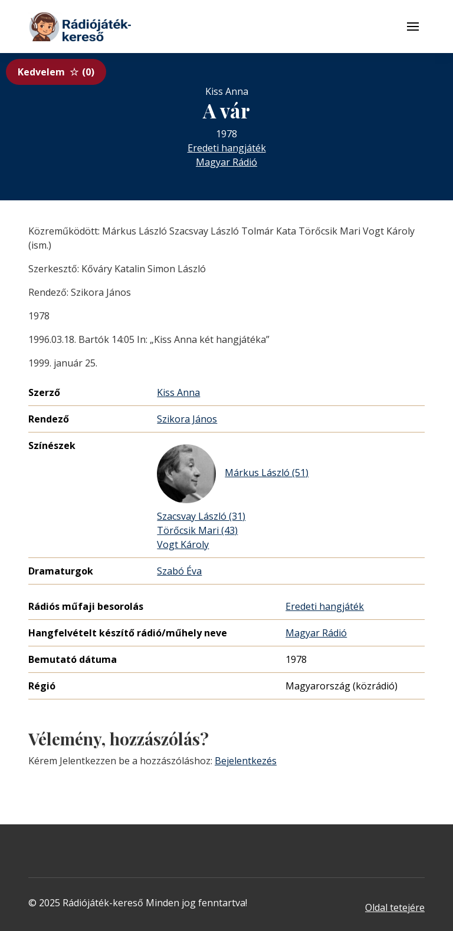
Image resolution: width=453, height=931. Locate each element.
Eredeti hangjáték (227, 147)
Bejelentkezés (246, 760)
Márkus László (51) (232, 473)
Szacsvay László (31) (201, 516)
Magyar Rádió (226, 162)
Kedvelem (56, 72)
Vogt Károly (183, 544)
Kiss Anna (178, 392)
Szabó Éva (179, 570)
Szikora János (187, 418)
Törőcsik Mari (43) (197, 530)
